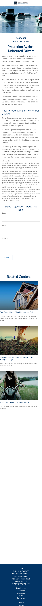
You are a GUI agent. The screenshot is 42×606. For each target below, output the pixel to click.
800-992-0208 (25, 574)
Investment (21, 593)
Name (4, 213)
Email (4, 226)
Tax (21, 600)
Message (5, 238)
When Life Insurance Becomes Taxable (14, 402)
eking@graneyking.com (21, 584)
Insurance (21, 598)
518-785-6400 (23, 571)
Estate (21, 595)
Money (21, 603)
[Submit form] (7, 257)
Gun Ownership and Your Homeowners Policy (17, 312)
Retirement (21, 591)
